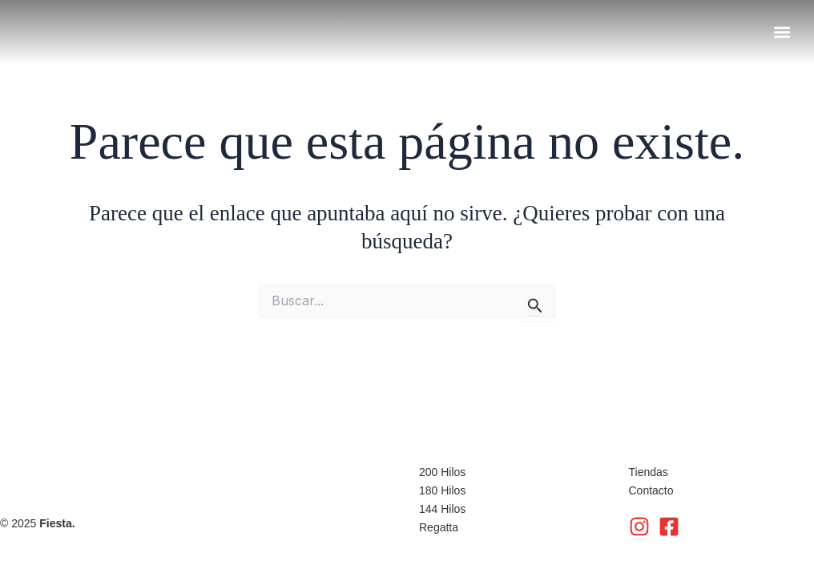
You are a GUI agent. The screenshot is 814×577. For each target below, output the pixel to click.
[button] (781, 31)
